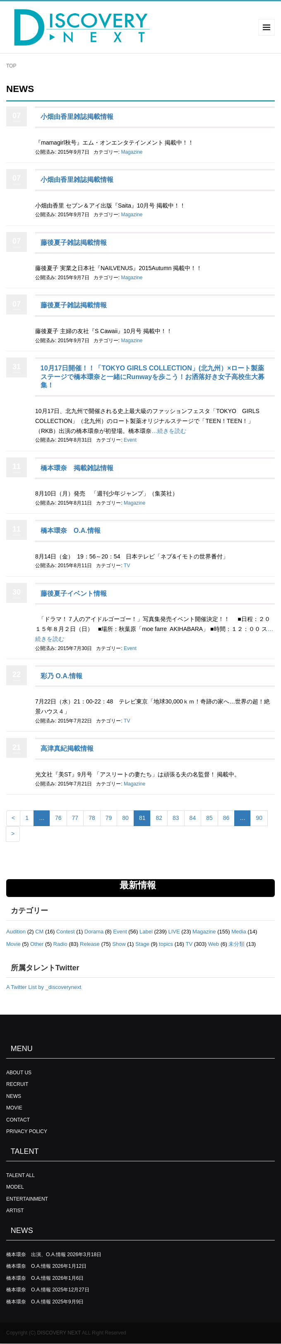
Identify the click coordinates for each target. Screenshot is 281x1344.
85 (209, 818)
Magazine (131, 152)
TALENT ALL (20, 1175)
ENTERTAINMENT (27, 1199)
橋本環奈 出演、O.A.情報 (36, 1254)
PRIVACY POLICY (26, 1131)
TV (127, 565)
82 (159, 818)
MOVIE (14, 1108)
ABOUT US (18, 1073)
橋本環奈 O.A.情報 (71, 530)
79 (109, 818)
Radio (60, 944)
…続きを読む (168, 431)
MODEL (15, 1187)
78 (92, 818)
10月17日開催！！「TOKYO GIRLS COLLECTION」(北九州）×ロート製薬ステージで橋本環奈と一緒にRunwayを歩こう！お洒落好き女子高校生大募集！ (152, 377)
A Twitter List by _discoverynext (43, 987)
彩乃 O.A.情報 (61, 675)
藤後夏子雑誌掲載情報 (74, 242)
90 (259, 818)
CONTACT (18, 1120)
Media (238, 931)
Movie (13, 944)
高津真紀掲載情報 (67, 748)
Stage (142, 944)
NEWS (13, 1096)
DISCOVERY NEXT (59, 1333)
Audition (16, 931)
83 (176, 818)
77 (75, 818)
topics (166, 944)
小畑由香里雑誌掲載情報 (77, 116)
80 (125, 818)
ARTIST (15, 1210)
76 (58, 818)
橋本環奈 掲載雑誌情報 (77, 467)
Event (130, 440)
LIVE (174, 931)
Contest (65, 931)
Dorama (93, 931)
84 (193, 818)
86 (226, 818)
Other (37, 944)
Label (146, 931)
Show (119, 944)
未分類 (236, 944)
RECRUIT (17, 1084)
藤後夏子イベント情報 (74, 593)
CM (39, 931)
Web (213, 944)
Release (90, 944)
